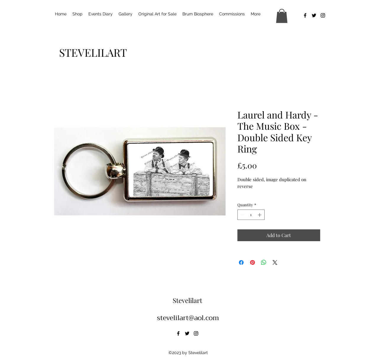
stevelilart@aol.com (188, 318)
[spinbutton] (251, 215)
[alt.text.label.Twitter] (314, 15)
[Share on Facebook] (241, 262)
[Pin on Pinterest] (252, 262)
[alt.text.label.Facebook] (305, 15)
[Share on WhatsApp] (263, 262)
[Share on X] (275, 262)
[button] (282, 16)
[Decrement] (241, 215)
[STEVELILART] (93, 52)
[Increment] (260, 215)
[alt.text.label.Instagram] (323, 15)
